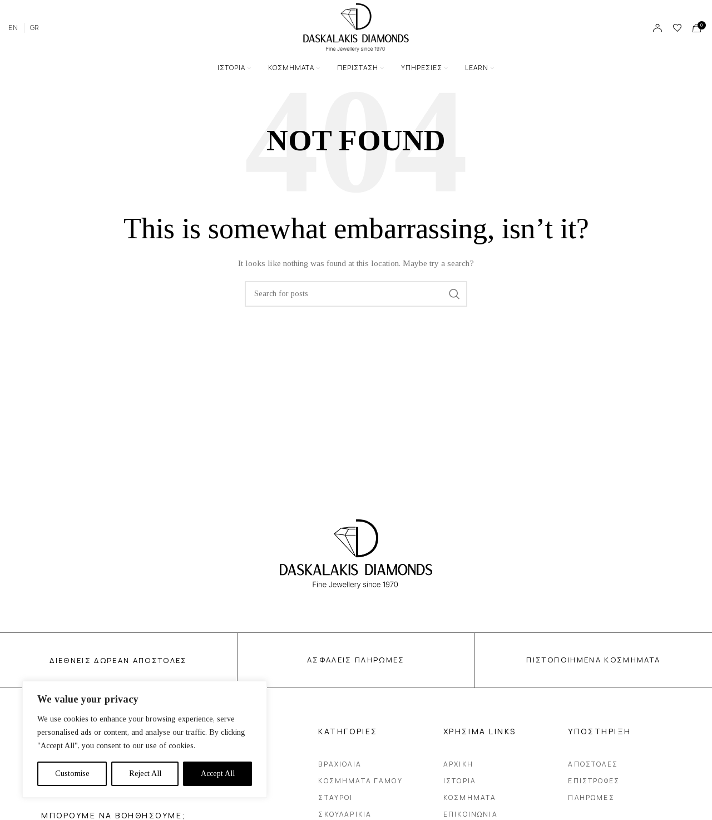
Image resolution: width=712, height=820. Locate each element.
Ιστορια (459, 780)
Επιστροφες (594, 780)
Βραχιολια (339, 764)
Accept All (218, 773)
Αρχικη (458, 764)
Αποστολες (592, 764)
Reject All (145, 773)
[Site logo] (356, 27)
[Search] (356, 294)
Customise (72, 773)
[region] (144, 739)
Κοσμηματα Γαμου (363, 781)
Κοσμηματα (469, 797)
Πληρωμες (591, 797)
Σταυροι (335, 797)
